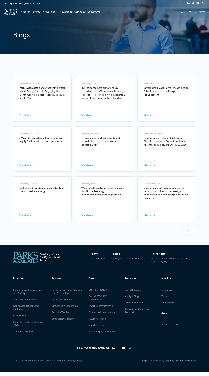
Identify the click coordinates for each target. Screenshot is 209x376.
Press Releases (133, 294)
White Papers (50, 12)
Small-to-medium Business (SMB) (28, 328)
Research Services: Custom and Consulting (67, 296)
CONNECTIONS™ (97, 294)
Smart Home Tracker (63, 323)
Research (25, 12)
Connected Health (23, 336)
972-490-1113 (98, 263)
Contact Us (93, 12)
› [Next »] (193, 234)
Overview (166, 294)
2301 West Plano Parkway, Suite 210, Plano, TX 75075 (170, 264)
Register (200, 12)
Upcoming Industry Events (102, 336)
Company (79, 12)
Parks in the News (134, 307)
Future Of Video (97, 323)
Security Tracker (61, 317)
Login (188, 12)
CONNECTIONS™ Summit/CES (97, 302)
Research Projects (62, 304)
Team (164, 301)
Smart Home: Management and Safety (28, 296)
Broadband (19, 320)
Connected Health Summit (103, 317)
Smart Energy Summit (100, 310)
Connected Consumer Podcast (137, 315)
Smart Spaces (96, 329)
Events (36, 12)
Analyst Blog (132, 301)
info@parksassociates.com (128, 263)
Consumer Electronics (25, 304)
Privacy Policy (74, 365)
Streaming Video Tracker (65, 310)
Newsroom (66, 12)
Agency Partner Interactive (181, 365)
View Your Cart (169, 329)
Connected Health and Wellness (26, 312)
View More (25, 116)
